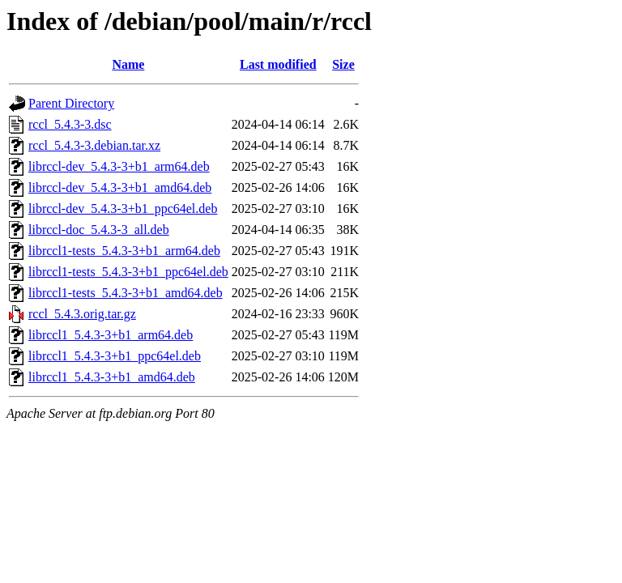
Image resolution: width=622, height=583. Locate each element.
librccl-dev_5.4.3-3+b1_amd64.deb (119, 187)
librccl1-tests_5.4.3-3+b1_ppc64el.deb (128, 272)
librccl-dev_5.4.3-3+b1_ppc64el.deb (122, 208)
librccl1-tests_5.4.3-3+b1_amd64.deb (125, 293)
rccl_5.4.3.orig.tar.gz (82, 314)
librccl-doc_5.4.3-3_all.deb (98, 229)
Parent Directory (71, 103)
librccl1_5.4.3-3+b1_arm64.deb (110, 335)
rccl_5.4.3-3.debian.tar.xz (94, 145)
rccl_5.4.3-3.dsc (70, 124)
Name (128, 64)
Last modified (278, 64)
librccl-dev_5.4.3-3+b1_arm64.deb (119, 166)
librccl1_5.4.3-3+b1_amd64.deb (111, 377)
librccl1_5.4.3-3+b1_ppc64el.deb (114, 356)
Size (343, 64)
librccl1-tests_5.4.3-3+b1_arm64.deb (124, 250)
